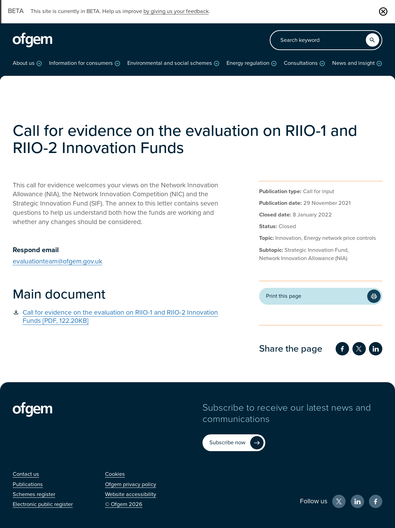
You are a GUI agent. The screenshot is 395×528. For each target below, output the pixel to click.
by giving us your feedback (176, 11)
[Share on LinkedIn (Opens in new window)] (375, 348)
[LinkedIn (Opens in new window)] (357, 501)
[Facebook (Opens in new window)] (375, 501)
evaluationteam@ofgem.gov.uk (57, 261)
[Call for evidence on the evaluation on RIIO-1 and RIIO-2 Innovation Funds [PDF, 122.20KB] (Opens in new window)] (121, 317)
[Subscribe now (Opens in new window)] (233, 442)
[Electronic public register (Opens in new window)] (43, 504)
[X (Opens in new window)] (339, 501)
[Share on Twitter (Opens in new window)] (359, 348)
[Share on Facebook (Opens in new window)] (342, 348)
